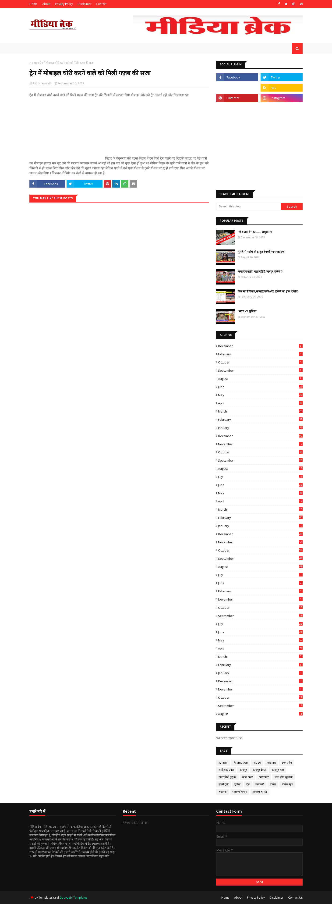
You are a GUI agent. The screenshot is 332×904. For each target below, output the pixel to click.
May (260, 395)
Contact (101, 4)
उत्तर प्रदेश (287, 763)
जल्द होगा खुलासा (284, 777)
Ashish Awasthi (42, 83)
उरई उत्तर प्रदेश (226, 770)
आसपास (271, 763)
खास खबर (247, 777)
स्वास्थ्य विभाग (239, 792)
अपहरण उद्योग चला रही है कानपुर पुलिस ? (260, 271)
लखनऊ (222, 792)
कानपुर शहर (278, 770)
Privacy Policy (64, 4)
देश (248, 784)
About (46, 4)
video (257, 763)
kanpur (223, 763)
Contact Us (295, 898)
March (260, 411)
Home (33, 4)
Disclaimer (85, 4)
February (260, 354)
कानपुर (243, 770)
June (260, 387)
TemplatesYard (49, 898)
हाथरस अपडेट (260, 792)
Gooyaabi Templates (73, 898)
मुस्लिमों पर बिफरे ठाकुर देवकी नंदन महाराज (261, 251)
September (260, 370)
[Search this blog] (248, 206)
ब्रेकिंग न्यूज (287, 784)
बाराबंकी (259, 784)
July (260, 477)
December (260, 346)
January (260, 428)
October (260, 362)
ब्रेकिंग (273, 784)
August (260, 379)
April (260, 403)
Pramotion (241, 763)
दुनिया (237, 784)
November (260, 444)
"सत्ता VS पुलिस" (247, 311)
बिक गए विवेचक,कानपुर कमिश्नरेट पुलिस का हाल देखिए (267, 291)
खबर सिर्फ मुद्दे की (227, 777)
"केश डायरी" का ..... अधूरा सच (255, 232)
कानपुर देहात (259, 770)
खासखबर (264, 777)
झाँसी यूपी (224, 784)
